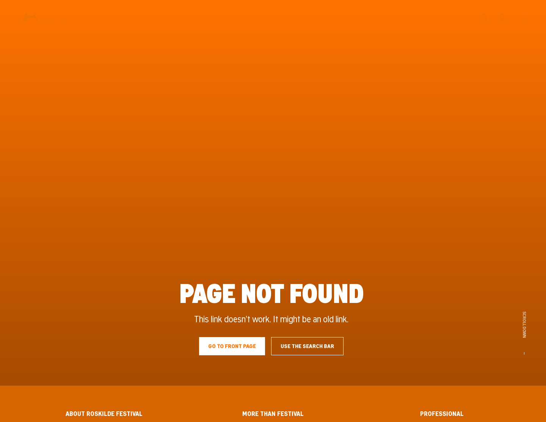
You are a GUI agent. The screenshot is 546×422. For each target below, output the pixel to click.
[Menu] (520, 18)
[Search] (483, 18)
